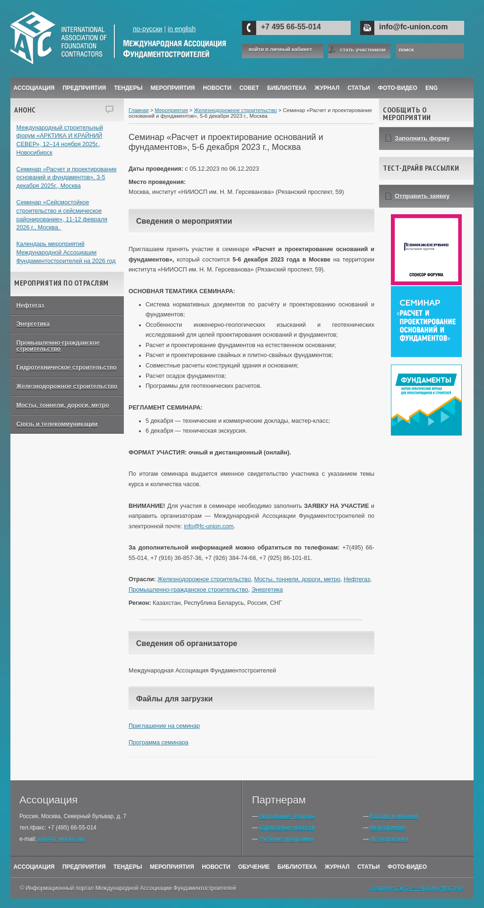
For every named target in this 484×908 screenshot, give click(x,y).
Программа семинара (158, 742)
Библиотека (286, 88)
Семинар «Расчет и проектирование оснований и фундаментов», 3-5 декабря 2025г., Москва (67, 177)
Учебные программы (286, 839)
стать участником (362, 49)
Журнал (337, 867)
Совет (249, 88)
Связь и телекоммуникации (57, 424)
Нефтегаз (30, 305)
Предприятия (84, 88)
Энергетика (33, 324)
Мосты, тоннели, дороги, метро (63, 405)
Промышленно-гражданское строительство (58, 346)
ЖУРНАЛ (327, 88)
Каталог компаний (393, 816)
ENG (431, 88)
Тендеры (128, 88)
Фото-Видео (397, 88)
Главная (139, 110)
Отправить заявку (422, 196)
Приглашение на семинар (164, 726)
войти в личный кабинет (280, 49)
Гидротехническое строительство (67, 367)
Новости (217, 88)
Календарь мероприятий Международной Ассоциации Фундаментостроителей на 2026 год (66, 252)
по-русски (147, 29)
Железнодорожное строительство (67, 386)
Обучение (254, 867)
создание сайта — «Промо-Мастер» (416, 888)
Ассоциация (34, 88)
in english (182, 29)
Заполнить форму (422, 138)
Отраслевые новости (286, 827)
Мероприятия (173, 88)
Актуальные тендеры (287, 816)
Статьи (358, 88)
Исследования (389, 839)
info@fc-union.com (413, 27)
